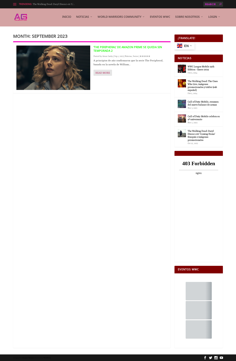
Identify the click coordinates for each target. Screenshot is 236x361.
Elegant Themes (28, 358)
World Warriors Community (119, 18)
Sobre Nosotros (187, 18)
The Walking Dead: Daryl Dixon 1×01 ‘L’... (54, 4)
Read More (102, 72)
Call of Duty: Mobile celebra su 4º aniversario (204, 118)
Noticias (82, 18)
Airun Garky (107, 56)
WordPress (47, 358)
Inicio (66, 18)
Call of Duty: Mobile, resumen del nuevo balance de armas (203, 103)
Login (212, 18)
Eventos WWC (160, 18)
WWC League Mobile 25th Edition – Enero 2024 (201, 68)
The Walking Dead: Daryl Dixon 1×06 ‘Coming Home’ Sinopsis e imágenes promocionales (201, 135)
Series (135, 56)
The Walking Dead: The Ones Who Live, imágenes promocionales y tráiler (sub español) (203, 86)
